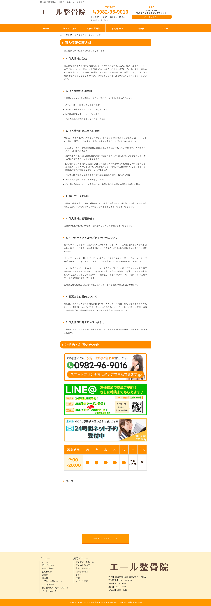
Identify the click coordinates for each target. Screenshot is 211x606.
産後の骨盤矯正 (83, 565)
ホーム (45, 562)
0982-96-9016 (112, 12)
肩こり (79, 575)
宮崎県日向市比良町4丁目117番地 (130, 577)
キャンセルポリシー (51, 591)
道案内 (141, 28)
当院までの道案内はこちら (105, 538)
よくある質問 (48, 584)
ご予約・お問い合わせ (52, 581)
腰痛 (78, 578)
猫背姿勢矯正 (82, 572)
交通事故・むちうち (85, 562)
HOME (46, 28)
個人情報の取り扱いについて (55, 588)
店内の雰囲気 (93, 28)
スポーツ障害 (82, 581)
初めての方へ (70, 28)
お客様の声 (117, 28)
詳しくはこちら (152, 17)
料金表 (165, 28)
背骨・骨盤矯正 (83, 568)
